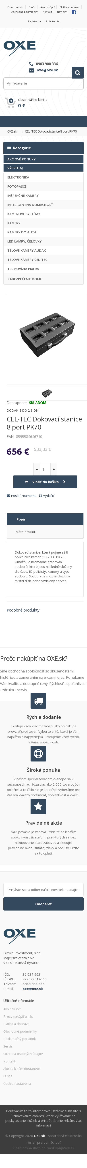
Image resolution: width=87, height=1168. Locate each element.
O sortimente (15, 7)
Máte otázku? (26, 531)
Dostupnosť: (17, 402)
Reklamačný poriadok (19, 1038)
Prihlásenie (52, 21)
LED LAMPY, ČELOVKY (24, 241)
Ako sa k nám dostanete (21, 1068)
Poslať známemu (21, 495)
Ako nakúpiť (47, 7)
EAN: (10, 436)
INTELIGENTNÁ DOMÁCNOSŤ (30, 204)
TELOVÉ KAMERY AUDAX (26, 250)
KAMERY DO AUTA (21, 232)
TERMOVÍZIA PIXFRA (23, 268)
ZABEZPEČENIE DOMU (24, 279)
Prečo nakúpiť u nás (18, 1016)
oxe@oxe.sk (47, 70)
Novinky (62, 11)
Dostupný (27, 1148)
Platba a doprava (69, 7)
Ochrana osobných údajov (23, 1053)
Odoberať (43, 904)
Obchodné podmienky (24, 11)
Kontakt (47, 11)
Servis (8, 1046)
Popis (21, 519)
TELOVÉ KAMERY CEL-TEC (27, 259)
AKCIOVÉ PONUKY (21, 159)
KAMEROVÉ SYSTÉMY (23, 214)
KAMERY (13, 223)
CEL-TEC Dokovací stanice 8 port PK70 (51, 131)
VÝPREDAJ (15, 168)
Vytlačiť (46, 495)
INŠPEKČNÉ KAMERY (23, 195)
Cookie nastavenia (17, 1083)
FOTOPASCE (17, 186)
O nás (32, 7)
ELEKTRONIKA (18, 177)
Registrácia (34, 21)
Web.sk (60, 1148)
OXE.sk (12, 131)
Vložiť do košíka (45, 481)
